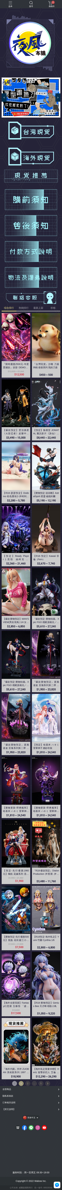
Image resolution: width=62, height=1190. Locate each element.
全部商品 (6, 1089)
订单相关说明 (8, 1102)
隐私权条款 (7, 1096)
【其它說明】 (8, 1109)
